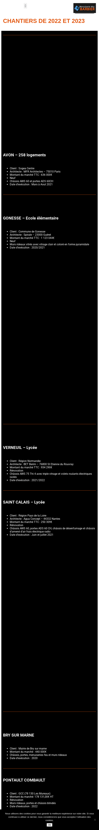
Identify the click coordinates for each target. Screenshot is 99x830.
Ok (49, 825)
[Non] (94, 819)
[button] (25, 6)
